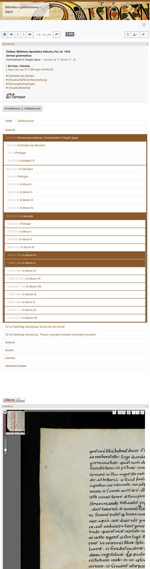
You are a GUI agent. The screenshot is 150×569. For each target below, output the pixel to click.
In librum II (19, 192)
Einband (10, 130)
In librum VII (23, 278)
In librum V (21, 263)
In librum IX (21, 294)
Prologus (16, 152)
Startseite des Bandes (21, 75)
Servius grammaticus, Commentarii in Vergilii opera (41, 137)
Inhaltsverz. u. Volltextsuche (22, 108)
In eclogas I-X (21, 160)
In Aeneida (19, 216)
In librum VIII (24, 286)
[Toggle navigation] (144, 24)
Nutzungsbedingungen (21, 83)
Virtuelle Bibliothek (19, 87)
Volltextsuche (26, 121)
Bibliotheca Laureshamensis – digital (23, 9)
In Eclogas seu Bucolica (25, 145)
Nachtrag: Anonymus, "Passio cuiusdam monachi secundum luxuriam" (50, 334)
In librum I (19, 184)
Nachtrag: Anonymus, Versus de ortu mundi (35, 326)
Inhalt (9, 121)
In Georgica (19, 169)
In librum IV (20, 207)
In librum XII (22, 317)
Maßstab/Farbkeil (15, 366)
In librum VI (21, 270)
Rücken (9, 350)
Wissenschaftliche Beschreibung (27, 79)
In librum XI (21, 310)
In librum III (20, 200)
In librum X (21, 302)
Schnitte (10, 358)
